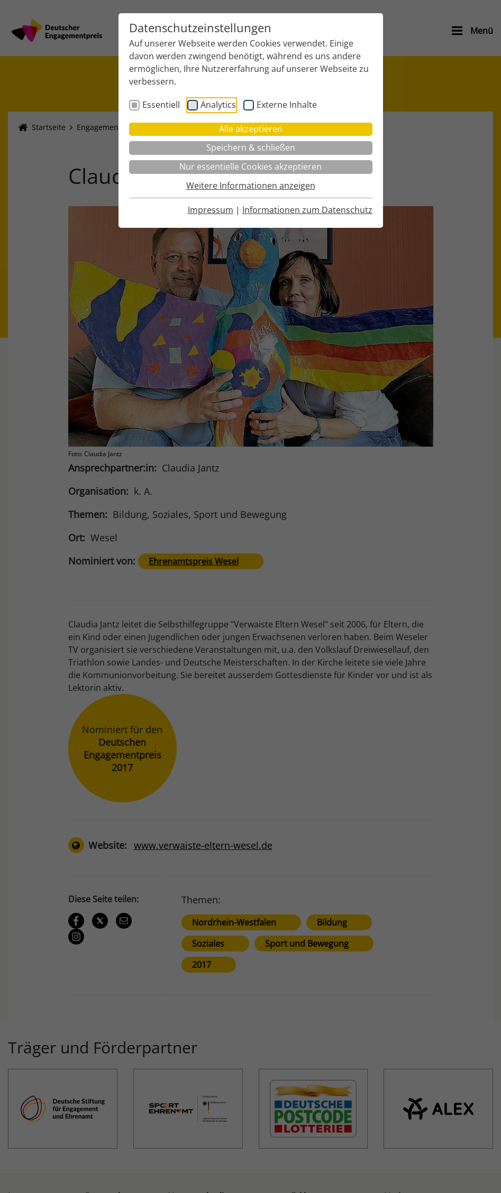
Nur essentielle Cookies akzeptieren (250, 166)
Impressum (210, 210)
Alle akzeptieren (251, 129)
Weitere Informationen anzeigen (250, 185)
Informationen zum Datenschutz (307, 210)
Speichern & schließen (250, 147)
